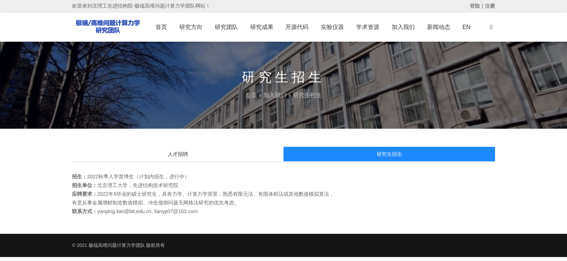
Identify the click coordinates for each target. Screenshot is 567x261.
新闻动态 (438, 27)
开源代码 (296, 27)
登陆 (475, 6)
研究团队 (226, 27)
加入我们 (403, 27)
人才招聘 (178, 154)
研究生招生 (389, 154)
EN (466, 27)
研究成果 (261, 27)
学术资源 (367, 27)
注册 (490, 6)
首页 (161, 27)
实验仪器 (332, 27)
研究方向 (190, 27)
